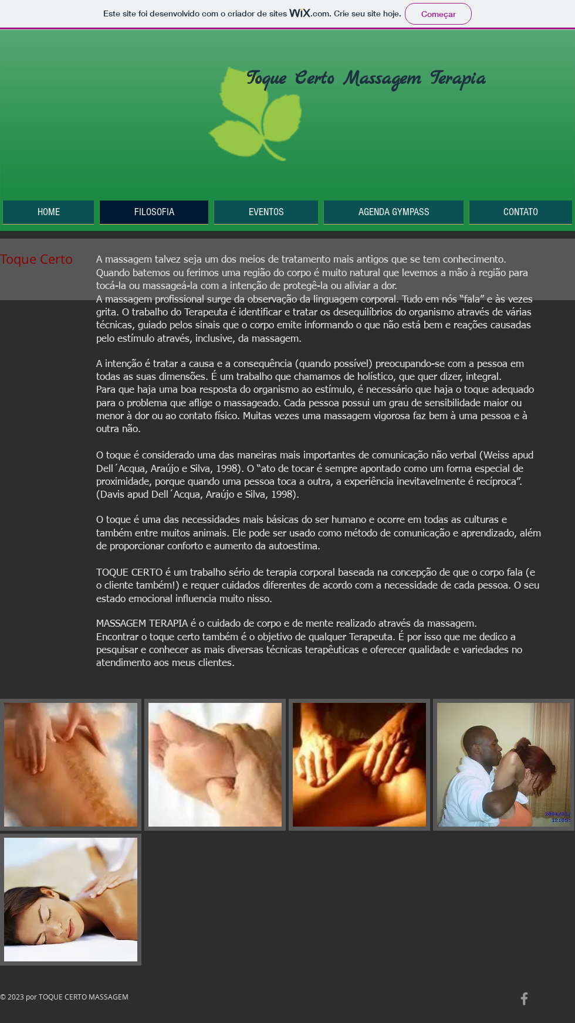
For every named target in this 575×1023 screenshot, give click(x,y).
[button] (70, 765)
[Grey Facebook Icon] (524, 998)
